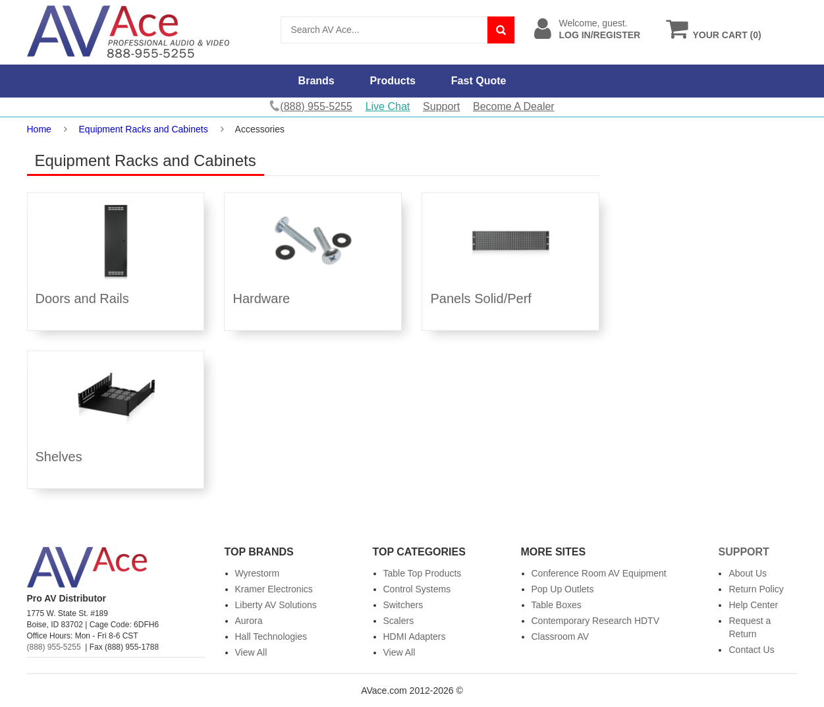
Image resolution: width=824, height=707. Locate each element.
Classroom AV (561, 636)
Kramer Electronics (274, 589)
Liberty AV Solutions (276, 605)
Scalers (398, 620)
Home (39, 129)
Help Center (753, 605)
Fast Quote (479, 80)
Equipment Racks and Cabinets (143, 129)
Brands (316, 80)
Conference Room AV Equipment (599, 573)
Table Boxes (557, 605)
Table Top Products (422, 573)
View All (251, 652)
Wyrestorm (257, 573)
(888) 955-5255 (54, 647)
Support (441, 106)
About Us (747, 573)
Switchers (403, 605)
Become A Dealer (514, 106)
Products (393, 80)
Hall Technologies (271, 636)
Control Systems (417, 589)
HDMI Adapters (414, 636)
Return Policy (755, 589)
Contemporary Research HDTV (596, 620)
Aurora (249, 620)
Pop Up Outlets (563, 589)
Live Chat (388, 106)
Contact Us (751, 649)
